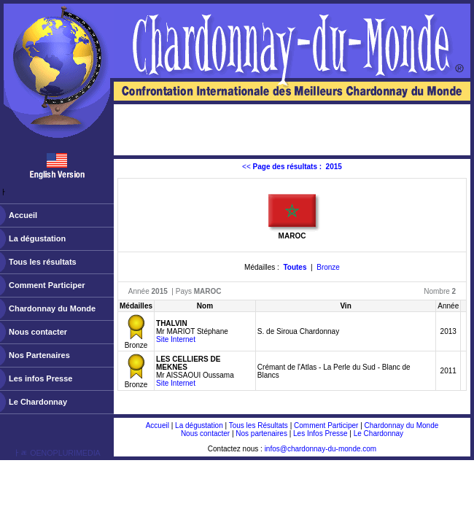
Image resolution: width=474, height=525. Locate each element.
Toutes (294, 267)
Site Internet (175, 339)
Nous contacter (38, 331)
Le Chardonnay (38, 401)
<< (292, 167)
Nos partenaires (261, 433)
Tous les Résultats (258, 425)
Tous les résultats (43, 261)
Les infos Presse (40, 378)
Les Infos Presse (320, 433)
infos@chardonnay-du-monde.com (321, 449)
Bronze (328, 267)
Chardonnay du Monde (52, 308)
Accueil (23, 215)
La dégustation (37, 238)
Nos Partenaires (39, 355)
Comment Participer (47, 285)
